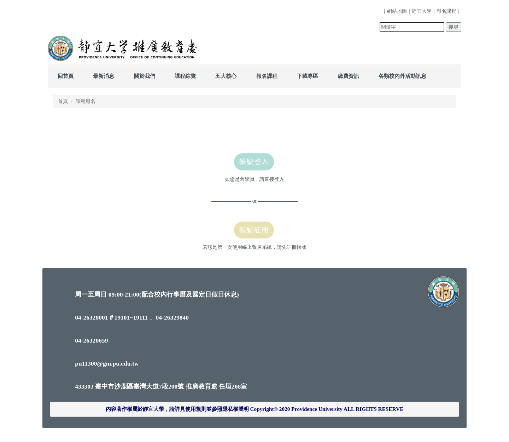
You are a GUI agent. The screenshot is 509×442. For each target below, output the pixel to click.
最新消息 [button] (103, 76)
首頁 (63, 101)
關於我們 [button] (144, 76)
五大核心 (225, 76)
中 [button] (433, 124)
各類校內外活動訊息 (402, 76)
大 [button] (446, 124)
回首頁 (66, 76)
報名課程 (446, 11)
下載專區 (307, 76)
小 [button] (419, 124)
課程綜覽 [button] (185, 76)
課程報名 (85, 101)
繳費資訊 (348, 76)
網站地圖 (397, 11)
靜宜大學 (422, 11)
